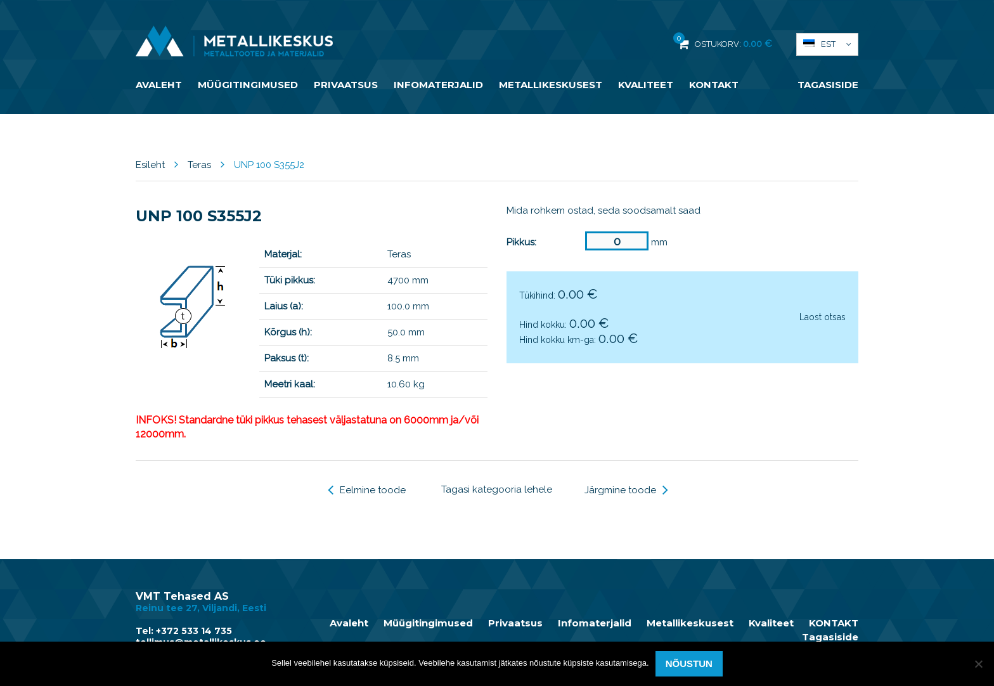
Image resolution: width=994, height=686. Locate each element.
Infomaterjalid (438, 85)
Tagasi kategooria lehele (496, 489)
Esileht (150, 165)
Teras (199, 165)
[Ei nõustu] (978, 663)
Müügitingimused (248, 85)
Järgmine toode (626, 490)
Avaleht (159, 85)
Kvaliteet (645, 85)
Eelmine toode (367, 490)
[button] (827, 44)
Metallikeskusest (550, 85)
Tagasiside (827, 85)
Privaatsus (346, 85)
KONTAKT (714, 85)
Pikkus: (521, 242)
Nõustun (689, 663)
